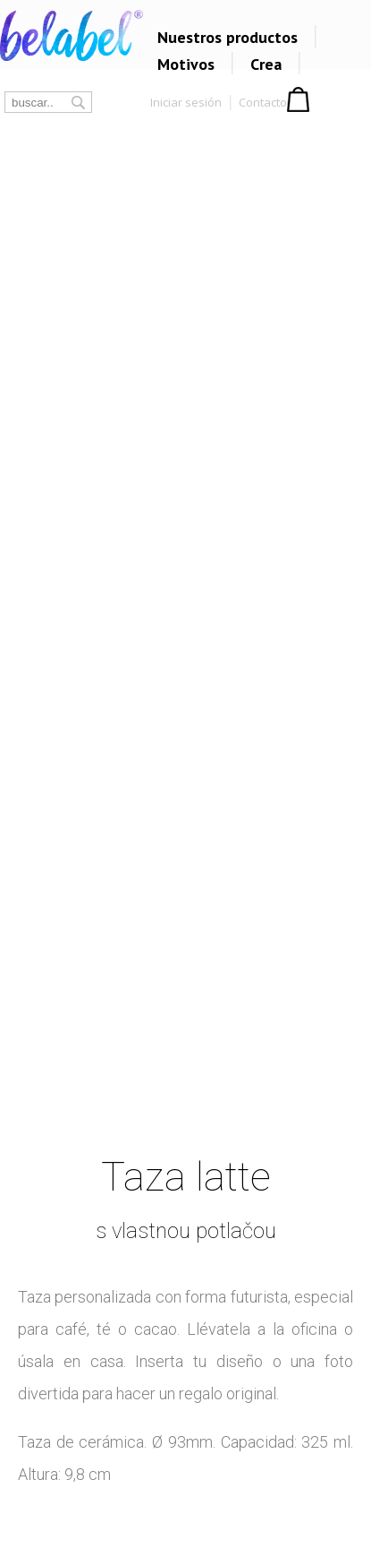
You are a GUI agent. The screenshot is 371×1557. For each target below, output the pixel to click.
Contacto (263, 102)
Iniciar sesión (186, 102)
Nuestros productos (227, 37)
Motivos (186, 64)
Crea (266, 64)
